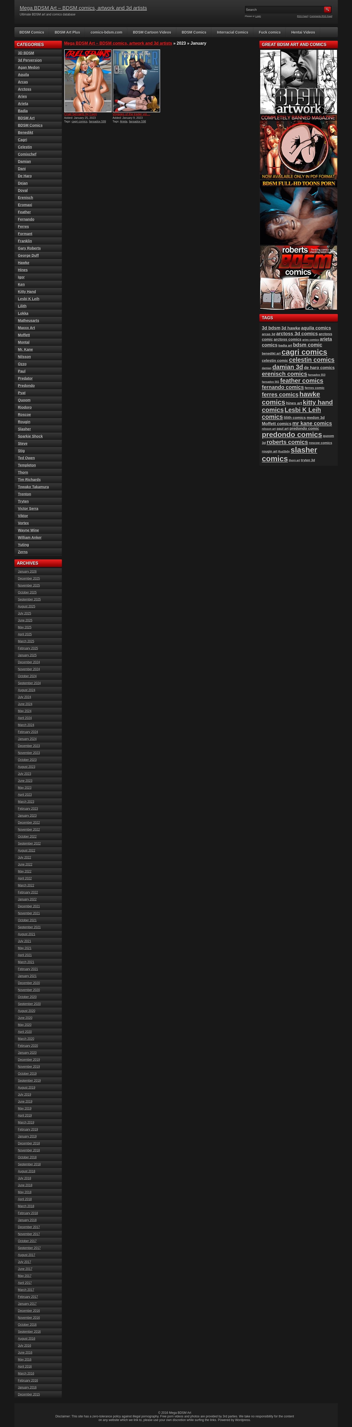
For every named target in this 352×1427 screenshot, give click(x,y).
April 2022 (25, 878)
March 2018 (26, 1206)
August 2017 (26, 1255)
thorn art (294, 460)
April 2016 (25, 1366)
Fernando (26, 219)
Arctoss (24, 89)
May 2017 (25, 1276)
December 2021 (29, 906)
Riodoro (25, 407)
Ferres (23, 226)
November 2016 (29, 1318)
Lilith (22, 306)
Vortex (23, 523)
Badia (23, 111)
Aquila (23, 75)
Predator (25, 378)
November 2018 (29, 1150)
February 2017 (28, 1297)
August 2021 (26, 934)
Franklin (25, 241)
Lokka (23, 313)
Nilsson (24, 357)
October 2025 (27, 592)
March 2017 (26, 1290)
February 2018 (28, 1213)
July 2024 (24, 697)
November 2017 (29, 1234)
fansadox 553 (316, 374)
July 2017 (24, 1262)
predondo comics (292, 435)
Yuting (23, 545)
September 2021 (29, 927)
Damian (24, 161)
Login (258, 16)
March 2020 (26, 1039)
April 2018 (25, 1199)
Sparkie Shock (30, 436)
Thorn (23, 472)
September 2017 (29, 1248)
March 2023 (26, 802)
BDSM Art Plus (67, 32)
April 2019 (25, 1115)
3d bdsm (271, 328)
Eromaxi (25, 205)
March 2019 (26, 1122)
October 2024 (27, 676)
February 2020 (28, 1046)
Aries (22, 96)
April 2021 (25, 955)
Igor (21, 277)
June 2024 (25, 704)
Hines (23, 270)
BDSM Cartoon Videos (152, 32)
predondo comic (304, 428)
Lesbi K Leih (28, 299)
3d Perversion (30, 60)
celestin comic (275, 360)
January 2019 (27, 1136)
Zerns (23, 552)
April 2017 (25, 1283)
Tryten (23, 501)
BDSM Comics (32, 32)
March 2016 (26, 1373)
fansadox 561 (271, 381)
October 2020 (27, 997)
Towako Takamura (33, 487)
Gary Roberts (29, 248)
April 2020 (25, 1032)
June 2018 (25, 1185)
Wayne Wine (28, 530)
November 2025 (29, 585)
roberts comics (287, 442)
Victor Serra (28, 508)
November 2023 (29, 753)
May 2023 (25, 788)
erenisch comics (284, 374)
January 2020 (27, 1053)
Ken (21, 284)
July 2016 (24, 1345)
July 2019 (24, 1094)
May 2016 (25, 1359)
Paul (22, 371)
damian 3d (287, 366)
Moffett (24, 335)
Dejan (23, 183)
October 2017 (27, 1241)
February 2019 (28, 1129)
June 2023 (25, 781)
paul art (283, 429)
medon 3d (316, 418)
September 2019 (29, 1080)
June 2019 (25, 1101)
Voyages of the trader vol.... (131, 114)
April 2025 (25, 634)
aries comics (310, 339)
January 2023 (27, 815)
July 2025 (24, 613)
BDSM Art (26, 118)
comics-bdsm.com (106, 32)
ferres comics (280, 394)
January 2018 (27, 1220)
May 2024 (25, 711)
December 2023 (29, 746)
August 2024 (26, 690)
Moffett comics (277, 423)
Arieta (123, 121)
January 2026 (27, 571)
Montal (24, 342)
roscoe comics (320, 443)
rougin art (269, 451)
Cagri (22, 140)
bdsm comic (307, 345)
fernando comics (283, 387)
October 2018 (27, 1157)
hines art (294, 403)
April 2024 (25, 718)
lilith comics (295, 418)
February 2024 (28, 732)
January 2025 (27, 655)
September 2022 (29, 843)
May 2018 (25, 1192)
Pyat (22, 393)
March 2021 (26, 962)
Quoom (24, 400)
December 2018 (29, 1143)
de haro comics (319, 367)
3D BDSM (26, 53)
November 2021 (29, 913)
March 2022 (26, 885)
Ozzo (22, 364)
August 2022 (26, 850)
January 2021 (27, 976)
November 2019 (29, 1067)
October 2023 (27, 760)
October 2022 (27, 836)
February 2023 (28, 808)
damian (267, 368)
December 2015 (29, 1394)
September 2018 (29, 1164)
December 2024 (29, 662)
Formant (25, 234)
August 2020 (26, 1011)
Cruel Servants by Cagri (80, 114)
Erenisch (25, 198)
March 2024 (26, 725)
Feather (24, 212)
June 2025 (25, 620)
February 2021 (28, 969)
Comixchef (27, 154)
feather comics (301, 380)
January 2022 (27, 899)
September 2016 (29, 1332)
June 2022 (25, 864)
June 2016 (25, 1352)
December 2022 (29, 822)
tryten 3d (308, 460)
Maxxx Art (26, 328)
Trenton (24, 494)
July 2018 (24, 1178)
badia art (285, 345)
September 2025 (29, 599)
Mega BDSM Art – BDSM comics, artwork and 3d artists (83, 8)
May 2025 (25, 627)
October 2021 (27, 920)
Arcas (23, 82)
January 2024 (27, 739)
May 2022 (25, 871)
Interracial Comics (232, 32)
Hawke (23, 263)
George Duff (28, 255)
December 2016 (29, 1311)
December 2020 (29, 983)
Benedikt (25, 132)
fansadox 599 (97, 121)
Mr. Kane (25, 349)
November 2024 (29, 669)
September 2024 (29, 683)
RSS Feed (302, 16)
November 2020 (29, 990)
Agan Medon (29, 67)
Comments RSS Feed (321, 16)
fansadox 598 (137, 121)
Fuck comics (270, 32)
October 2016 (27, 1325)
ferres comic (315, 388)
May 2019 (25, 1108)
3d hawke (290, 328)
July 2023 (24, 774)
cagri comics (79, 121)
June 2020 (25, 1018)
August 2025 (26, 606)
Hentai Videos (303, 32)
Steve (23, 443)
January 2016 (27, 1387)
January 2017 (27, 1304)
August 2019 (26, 1087)
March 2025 (26, 641)
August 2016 (26, 1338)
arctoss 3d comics (297, 333)
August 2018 (26, 1171)
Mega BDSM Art (180, 1413)
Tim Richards (29, 480)
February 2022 (28, 892)
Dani (22, 169)
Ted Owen (26, 458)
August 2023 (26, 767)
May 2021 (25, 948)
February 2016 (28, 1380)
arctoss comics (288, 339)
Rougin (24, 422)
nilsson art (269, 428)
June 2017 (25, 1269)
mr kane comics (312, 423)
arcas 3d (268, 334)
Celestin (25, 147)
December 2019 (29, 1060)
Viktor (23, 516)
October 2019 (27, 1073)
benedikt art (271, 353)
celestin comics (312, 359)
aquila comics (316, 328)
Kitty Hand (27, 292)
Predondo (26, 386)
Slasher (24, 429)
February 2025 (28, 648)
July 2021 (24, 941)
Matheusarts (28, 320)
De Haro (25, 176)
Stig (21, 451)
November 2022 (29, 829)
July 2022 (24, 857)
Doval (23, 190)
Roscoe (24, 414)
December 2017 (29, 1227)
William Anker (30, 537)
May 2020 (25, 1025)
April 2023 (25, 795)
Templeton (27, 465)
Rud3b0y (284, 451)
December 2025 (29, 578)
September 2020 (29, 1004)
